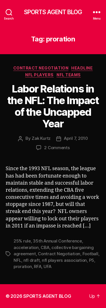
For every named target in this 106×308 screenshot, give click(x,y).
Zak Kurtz (41, 138)
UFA (47, 266)
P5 (91, 260)
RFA (37, 266)
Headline (82, 68)
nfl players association (64, 260)
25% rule (22, 241)
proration (23, 266)
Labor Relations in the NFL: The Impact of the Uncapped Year (53, 106)
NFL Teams (69, 74)
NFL (17, 260)
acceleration (26, 247)
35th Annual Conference (57, 241)
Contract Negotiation (40, 68)
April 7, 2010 (76, 138)
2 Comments (57, 147)
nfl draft (31, 260)
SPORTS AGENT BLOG (53, 12)
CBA (45, 247)
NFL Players (39, 74)
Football (90, 253)
